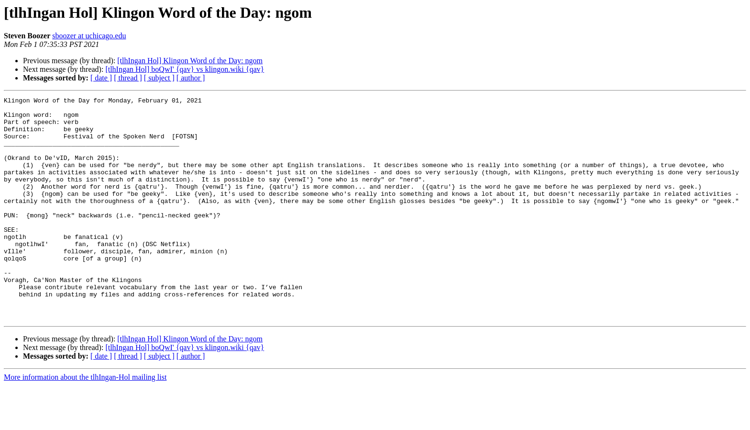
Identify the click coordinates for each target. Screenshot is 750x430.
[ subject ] (159, 78)
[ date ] (101, 78)
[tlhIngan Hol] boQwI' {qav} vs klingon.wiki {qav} (184, 69)
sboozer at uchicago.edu (89, 36)
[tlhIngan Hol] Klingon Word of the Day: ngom (190, 61)
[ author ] (190, 78)
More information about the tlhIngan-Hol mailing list (85, 422)
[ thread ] (128, 78)
